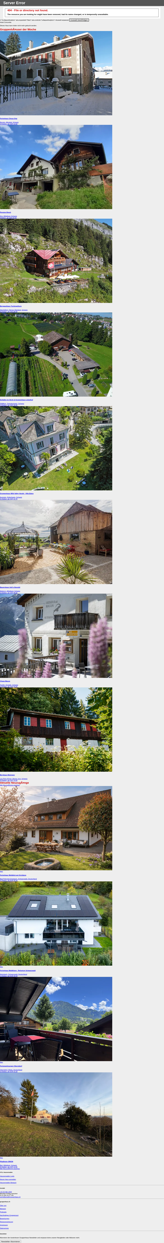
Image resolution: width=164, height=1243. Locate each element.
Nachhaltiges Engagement (9, 1215)
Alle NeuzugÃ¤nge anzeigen (10, 785)
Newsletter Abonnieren (10, 1241)
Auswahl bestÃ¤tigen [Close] (79, 20)
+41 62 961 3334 (6, 1192)
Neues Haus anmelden (8, 1179)
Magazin (3, 1209)
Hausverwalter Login (7, 1176)
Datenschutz (4, 1228)
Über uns (3, 1205)
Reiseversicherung (6, 1222)
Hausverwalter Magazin (8, 1182)
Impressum (4, 1225)
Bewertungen (4, 1218)
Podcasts (3, 1212)
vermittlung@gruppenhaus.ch (10, 1197)
